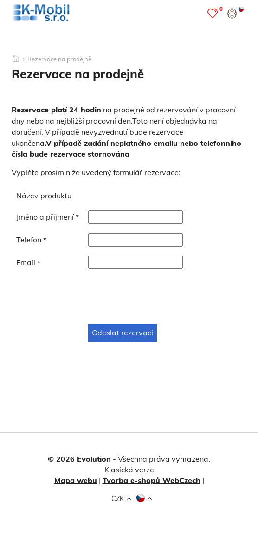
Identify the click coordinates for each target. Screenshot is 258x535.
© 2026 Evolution (79, 458)
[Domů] (16, 56)
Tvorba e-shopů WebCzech (151, 480)
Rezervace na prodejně (59, 59)
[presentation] (86, 296)
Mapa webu (75, 480)
